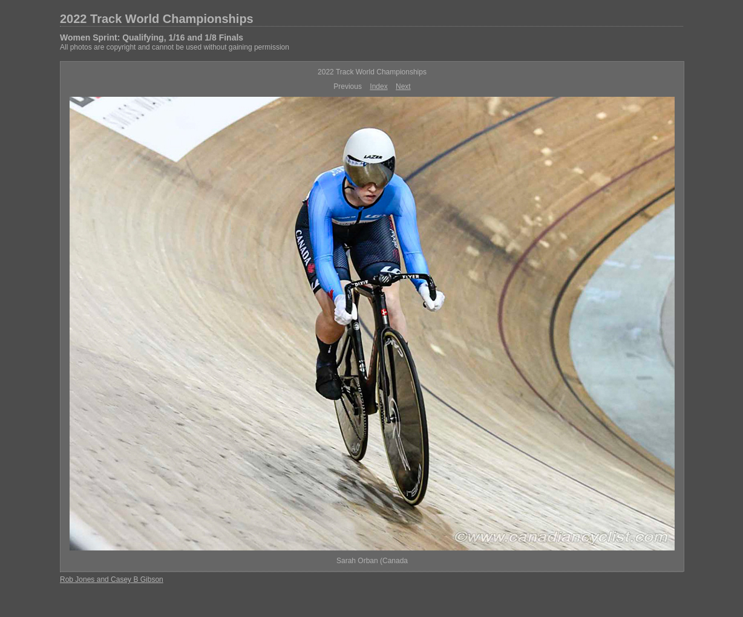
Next (403, 86)
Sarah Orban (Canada (372, 561)
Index (378, 86)
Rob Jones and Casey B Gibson (111, 579)
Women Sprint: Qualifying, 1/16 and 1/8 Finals (151, 37)
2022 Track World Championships (157, 18)
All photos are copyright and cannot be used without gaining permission (174, 47)
